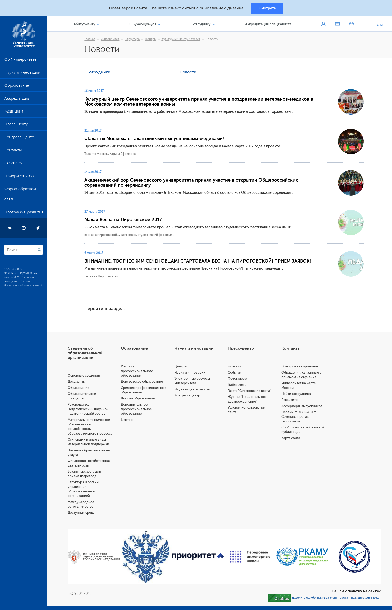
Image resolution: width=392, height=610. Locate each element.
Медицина (13, 113)
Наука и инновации (22, 74)
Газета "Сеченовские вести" (250, 391)
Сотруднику (201, 25)
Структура (133, 40)
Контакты (13, 151)
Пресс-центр (16, 126)
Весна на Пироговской (102, 277)
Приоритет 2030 (19, 177)
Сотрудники (100, 73)
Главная (91, 40)
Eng (380, 25)
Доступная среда (83, 513)
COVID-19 (13, 164)
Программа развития (23, 213)
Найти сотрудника (297, 394)
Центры (151, 40)
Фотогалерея (239, 379)
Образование (16, 87)
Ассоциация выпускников (302, 407)
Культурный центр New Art (182, 40)
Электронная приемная (300, 367)
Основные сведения (86, 376)
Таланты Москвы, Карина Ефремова (111, 154)
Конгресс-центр (19, 138)
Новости (213, 40)
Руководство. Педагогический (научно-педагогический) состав (90, 409)
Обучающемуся (144, 25)
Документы (79, 382)
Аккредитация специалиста (268, 25)
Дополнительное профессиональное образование (138, 409)
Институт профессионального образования (139, 371)
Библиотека (238, 385)
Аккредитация (17, 100)
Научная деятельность (193, 390)
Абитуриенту (86, 25)
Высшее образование (140, 399)
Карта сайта (291, 439)
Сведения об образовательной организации (87, 354)
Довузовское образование (144, 382)
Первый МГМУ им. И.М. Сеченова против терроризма (300, 417)
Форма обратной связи (20, 195)
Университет (111, 40)
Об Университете (20, 61)
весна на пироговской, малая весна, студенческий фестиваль (130, 235)
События (236, 373)
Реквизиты (290, 401)
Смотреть (267, 8)
